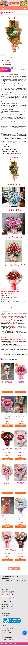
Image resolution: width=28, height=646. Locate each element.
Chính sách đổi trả (6, 613)
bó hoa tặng (5, 350)
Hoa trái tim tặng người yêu (21, 448)
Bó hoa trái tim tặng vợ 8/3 (8, 414)
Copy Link (3, 55)
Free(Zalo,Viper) (16, 68)
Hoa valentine (20, 482)
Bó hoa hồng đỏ (21, 549)
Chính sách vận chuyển (7, 608)
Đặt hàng (7, 391)
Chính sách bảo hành (7, 611)
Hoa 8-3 (7, 482)
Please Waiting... (14, 568)
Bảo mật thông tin (6, 615)
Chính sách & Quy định (7, 604)
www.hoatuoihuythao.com (11, 591)
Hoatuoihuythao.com (5, 335)
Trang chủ (3, 8)
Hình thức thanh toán (7, 606)
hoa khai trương (12, 350)
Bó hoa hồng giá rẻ (7, 448)
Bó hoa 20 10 (20, 414)
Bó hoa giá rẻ (20, 515)
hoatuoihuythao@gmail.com (10, 592)
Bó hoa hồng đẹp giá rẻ (7, 381)
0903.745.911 (23, 69)
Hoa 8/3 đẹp (21, 381)
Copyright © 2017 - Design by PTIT (8, 643)
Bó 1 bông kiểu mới (7, 515)
